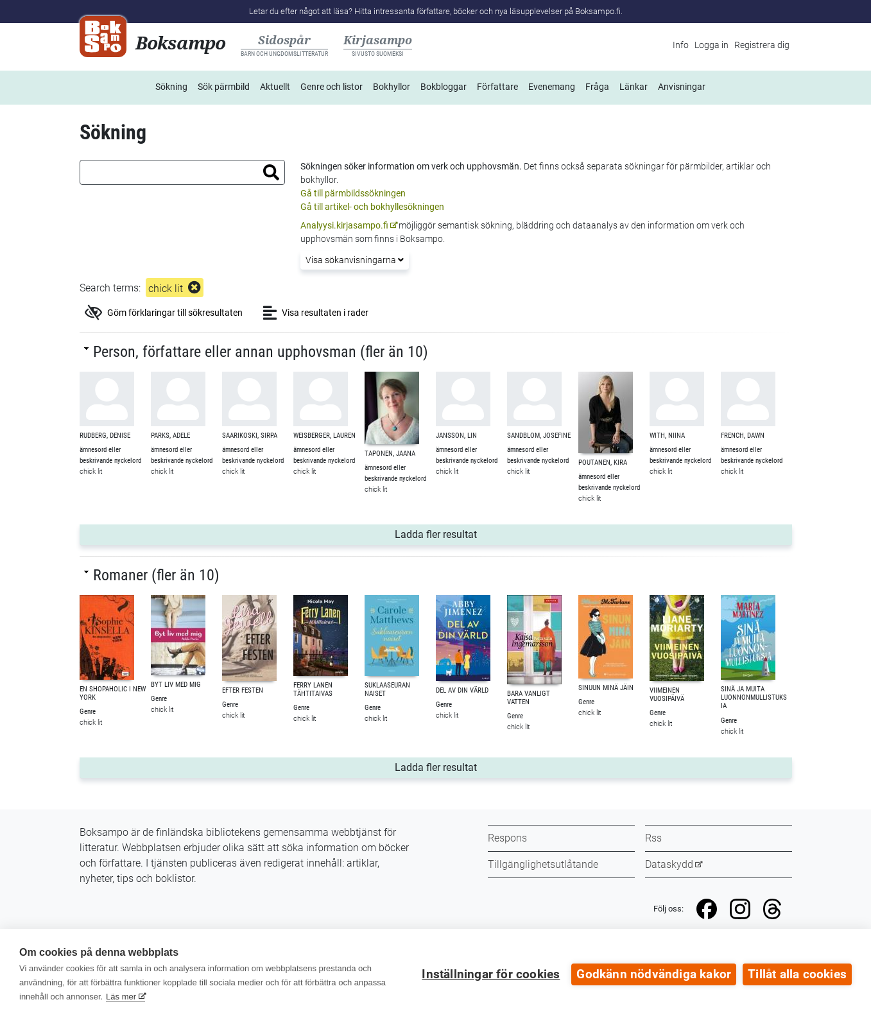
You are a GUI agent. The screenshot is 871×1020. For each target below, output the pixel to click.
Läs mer (121, 996)
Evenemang (551, 87)
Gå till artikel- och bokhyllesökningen (372, 207)
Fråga (597, 87)
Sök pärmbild (224, 87)
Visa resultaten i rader (315, 312)
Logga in (711, 45)
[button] (271, 172)
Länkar (633, 87)
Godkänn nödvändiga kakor (653, 974)
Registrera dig (761, 45)
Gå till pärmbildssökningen (353, 193)
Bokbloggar (443, 87)
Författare (497, 87)
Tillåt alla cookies (797, 974)
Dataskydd (669, 864)
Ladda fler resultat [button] (536, 533)
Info (681, 45)
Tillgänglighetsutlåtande (543, 864)
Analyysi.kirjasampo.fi (344, 225)
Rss (653, 838)
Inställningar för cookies (491, 974)
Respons (507, 838)
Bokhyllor (391, 87)
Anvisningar (681, 87)
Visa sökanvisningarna (355, 260)
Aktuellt (275, 87)
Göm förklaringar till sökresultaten (164, 312)
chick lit (165, 288)
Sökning (171, 87)
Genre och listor (331, 87)
